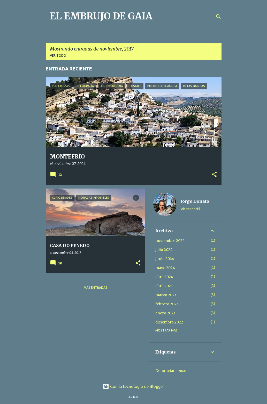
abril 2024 (164, 277)
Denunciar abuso (170, 370)
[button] (214, 174)
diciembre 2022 (169, 322)
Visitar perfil (190, 209)
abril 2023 (164, 286)
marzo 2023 (165, 295)
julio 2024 (164, 249)
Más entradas (95, 287)
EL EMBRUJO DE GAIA (101, 16)
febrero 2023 (166, 304)
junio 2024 (164, 258)
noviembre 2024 (170, 240)
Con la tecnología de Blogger (133, 386)
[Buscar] (218, 16)
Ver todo (58, 55)
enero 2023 (165, 313)
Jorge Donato (195, 201)
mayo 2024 (165, 267)
